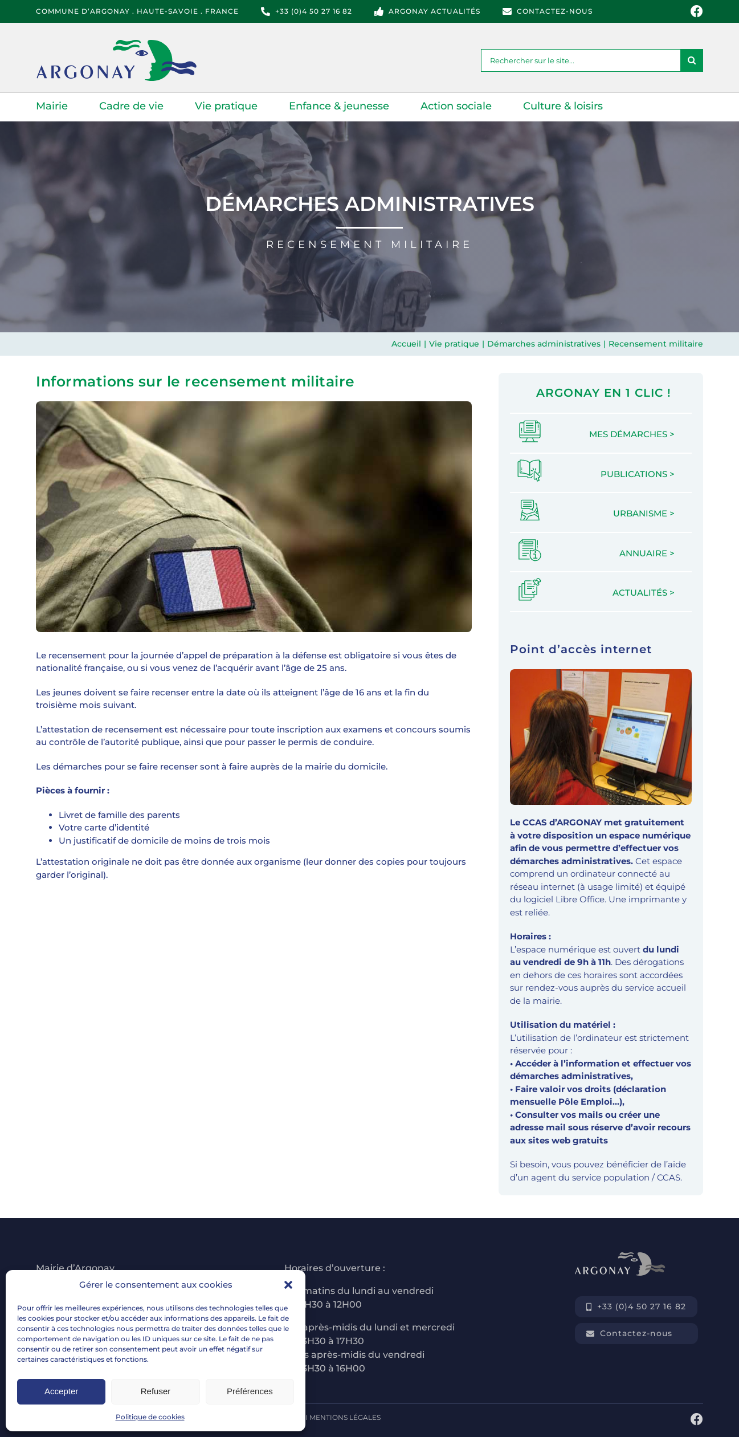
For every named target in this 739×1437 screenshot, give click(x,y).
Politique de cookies (150, 1416)
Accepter (61, 1391)
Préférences (250, 1391)
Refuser (156, 1391)
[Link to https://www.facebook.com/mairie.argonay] (697, 11)
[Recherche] (691, 60)
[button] (288, 1285)
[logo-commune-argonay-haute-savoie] (130, 44)
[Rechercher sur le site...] (580, 60)
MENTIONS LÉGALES (345, 1417)
